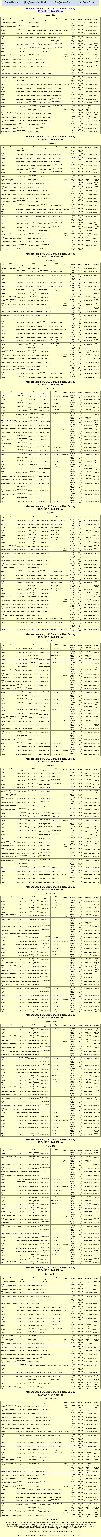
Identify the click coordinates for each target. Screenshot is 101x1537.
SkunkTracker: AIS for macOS (62, 3)
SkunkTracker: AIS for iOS (86, 3)
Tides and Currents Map (11, 3)
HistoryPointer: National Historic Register (35, 3)
